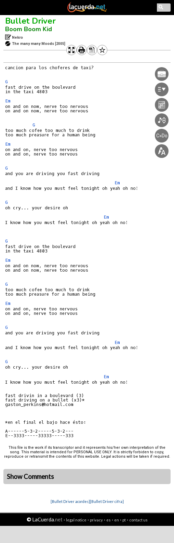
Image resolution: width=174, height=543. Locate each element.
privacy (96, 520)
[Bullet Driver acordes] (70, 501)
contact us (138, 520)
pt (124, 520)
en (116, 520)
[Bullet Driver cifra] (107, 501)
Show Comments (30, 476)
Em (8, 101)
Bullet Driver (30, 20)
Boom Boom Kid (28, 29)
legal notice (76, 520)
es (108, 520)
